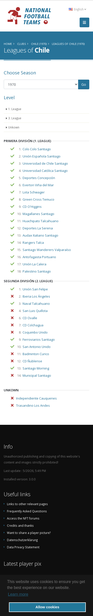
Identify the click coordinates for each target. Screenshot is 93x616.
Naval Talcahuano (36, 303)
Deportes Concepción (39, 178)
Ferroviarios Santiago (39, 339)
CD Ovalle (30, 318)
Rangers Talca (33, 242)
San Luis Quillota (35, 310)
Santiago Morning (36, 368)
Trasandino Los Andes (33, 405)
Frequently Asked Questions (27, 511)
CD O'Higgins (32, 206)
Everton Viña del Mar (38, 185)
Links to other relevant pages (27, 504)
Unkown (13, 127)
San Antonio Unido (37, 346)
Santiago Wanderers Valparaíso (47, 249)
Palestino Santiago (37, 271)
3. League (14, 118)
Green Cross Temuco (38, 199)
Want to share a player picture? (29, 533)
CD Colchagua (33, 325)
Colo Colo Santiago (37, 149)
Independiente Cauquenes (36, 398)
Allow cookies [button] (47, 607)
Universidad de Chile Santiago (45, 163)
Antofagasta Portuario (39, 257)
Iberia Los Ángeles (36, 296)
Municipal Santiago (37, 375)
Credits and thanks (20, 525)
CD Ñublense (32, 361)
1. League (14, 109)
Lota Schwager (34, 192)
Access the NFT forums (23, 518)
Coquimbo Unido (35, 332)
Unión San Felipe (35, 289)
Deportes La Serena (38, 228)
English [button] (77, 9)
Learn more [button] (18, 594)
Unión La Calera (34, 264)
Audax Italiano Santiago (40, 235)
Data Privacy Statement (23, 547)
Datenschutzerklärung (22, 540)
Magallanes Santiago (38, 214)
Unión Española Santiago (42, 156)
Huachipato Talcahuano (41, 221)
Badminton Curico (36, 354)
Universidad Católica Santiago (45, 170)
